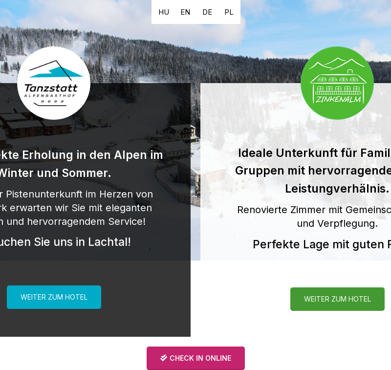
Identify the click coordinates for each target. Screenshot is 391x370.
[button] (164, 12)
